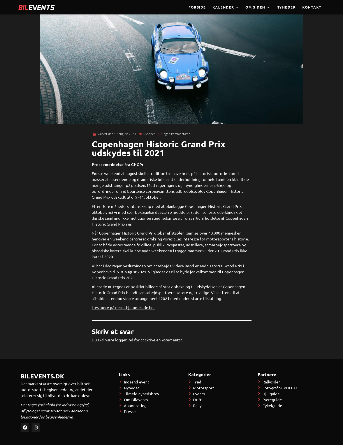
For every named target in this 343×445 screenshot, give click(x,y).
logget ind (124, 339)
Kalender (226, 7)
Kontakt (312, 7)
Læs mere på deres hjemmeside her (123, 307)
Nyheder (286, 7)
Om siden (257, 7)
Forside (197, 7)
